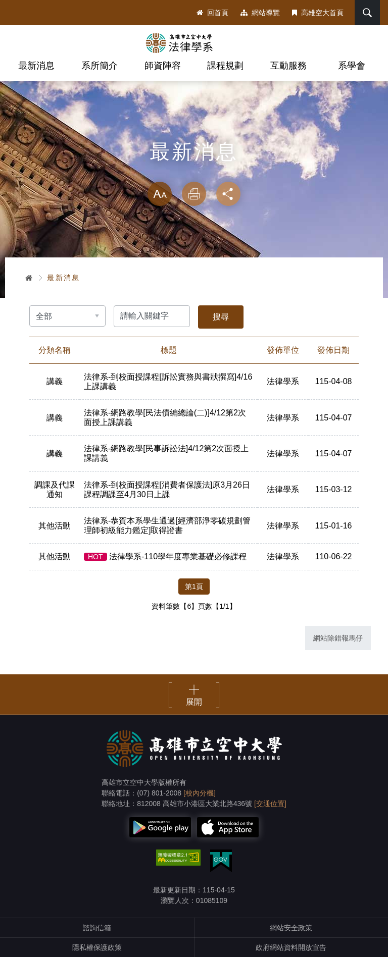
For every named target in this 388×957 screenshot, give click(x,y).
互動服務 (288, 66)
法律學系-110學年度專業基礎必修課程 (165, 556)
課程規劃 (225, 66)
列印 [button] (194, 194)
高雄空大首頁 (318, 13)
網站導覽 (260, 13)
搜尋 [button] (367, 12)
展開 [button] (194, 702)
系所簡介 (99, 66)
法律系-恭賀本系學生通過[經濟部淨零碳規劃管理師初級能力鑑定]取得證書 (167, 525)
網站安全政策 (291, 928)
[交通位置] (270, 804)
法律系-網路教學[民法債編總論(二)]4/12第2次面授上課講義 (165, 417)
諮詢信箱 (97, 928)
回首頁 (212, 13)
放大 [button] (160, 194)
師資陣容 (162, 66)
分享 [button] (228, 194)
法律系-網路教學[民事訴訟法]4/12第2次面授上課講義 (166, 453)
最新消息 (36, 66)
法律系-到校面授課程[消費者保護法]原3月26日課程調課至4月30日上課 (167, 490)
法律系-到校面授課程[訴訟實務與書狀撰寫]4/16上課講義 (168, 382)
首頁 (29, 277)
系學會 (351, 66)
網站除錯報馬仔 (338, 638)
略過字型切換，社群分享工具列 (194, 172)
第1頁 (194, 586)
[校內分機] (199, 793)
